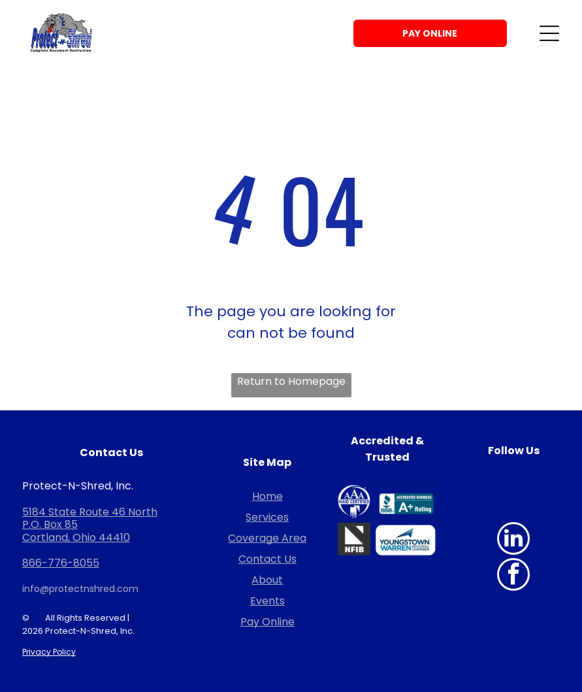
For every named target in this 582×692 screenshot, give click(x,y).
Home (267, 496)
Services (267, 517)
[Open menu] (549, 33)
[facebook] (513, 576)
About (267, 579)
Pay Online (267, 621)
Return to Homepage (291, 381)
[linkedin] (513, 540)
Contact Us (267, 559)
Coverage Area (267, 538)
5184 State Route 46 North (89, 511)
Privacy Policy (49, 651)
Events (267, 600)
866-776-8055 (60, 562)
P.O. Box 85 (50, 524)
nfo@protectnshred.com (81, 588)
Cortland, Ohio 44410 (76, 537)
